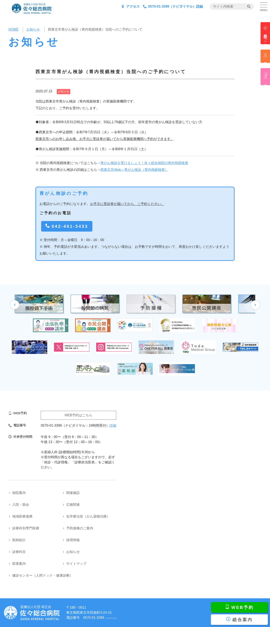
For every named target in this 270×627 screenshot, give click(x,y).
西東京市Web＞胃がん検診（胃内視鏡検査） (134, 169)
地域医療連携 (22, 516)
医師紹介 (19, 540)
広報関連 (73, 504)
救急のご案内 (265, 36)
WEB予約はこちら (78, 415)
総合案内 (242, 619)
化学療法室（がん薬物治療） (88, 516)
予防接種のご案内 (79, 528)
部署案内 (19, 563)
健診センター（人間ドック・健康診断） (42, 575)
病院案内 (19, 493)
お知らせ (73, 552)
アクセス (133, 6)
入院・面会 (20, 504)
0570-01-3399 (100, 617)
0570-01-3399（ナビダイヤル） (172, 6)
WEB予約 (242, 607)
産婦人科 (265, 76)
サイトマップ (76, 563)
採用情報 (73, 540)
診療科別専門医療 (25, 528)
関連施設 (73, 493)
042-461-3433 (70, 226)
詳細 (199, 6)
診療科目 (19, 552)
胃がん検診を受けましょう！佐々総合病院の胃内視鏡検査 (144, 163)
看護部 (265, 56)
